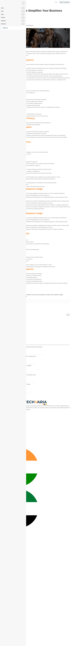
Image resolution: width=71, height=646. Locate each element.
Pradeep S (5, 17)
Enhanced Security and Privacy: (9, 405)
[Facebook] (0, 495)
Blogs (6, 25)
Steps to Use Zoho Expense (9, 409)
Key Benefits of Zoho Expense (9, 416)
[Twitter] (0, 503)
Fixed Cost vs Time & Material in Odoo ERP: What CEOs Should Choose (24, 455)
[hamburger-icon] (56, 2)
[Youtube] (0, 497)
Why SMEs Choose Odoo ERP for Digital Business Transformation (21, 446)
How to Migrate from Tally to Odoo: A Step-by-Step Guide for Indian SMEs (24, 437)
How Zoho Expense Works (9, 414)
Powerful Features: (7, 401)
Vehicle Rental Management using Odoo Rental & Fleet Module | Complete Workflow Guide (27, 427)
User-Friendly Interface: (8, 399)
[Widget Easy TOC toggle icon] (68, 394)
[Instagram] (0, 499)
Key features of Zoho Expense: (9, 397)
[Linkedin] (0, 501)
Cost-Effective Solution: (8, 403)
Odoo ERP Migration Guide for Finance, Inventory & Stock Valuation (21, 465)
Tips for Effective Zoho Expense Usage (11, 411)
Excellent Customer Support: (9, 407)
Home (2, 25)
